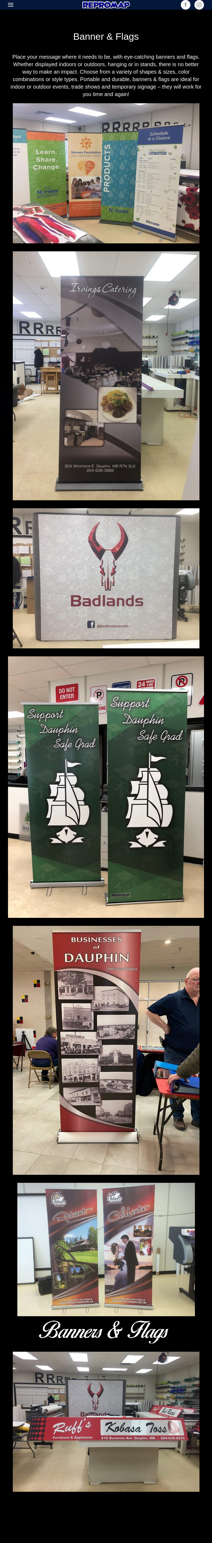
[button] (10, 5)
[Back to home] (106, 5)
